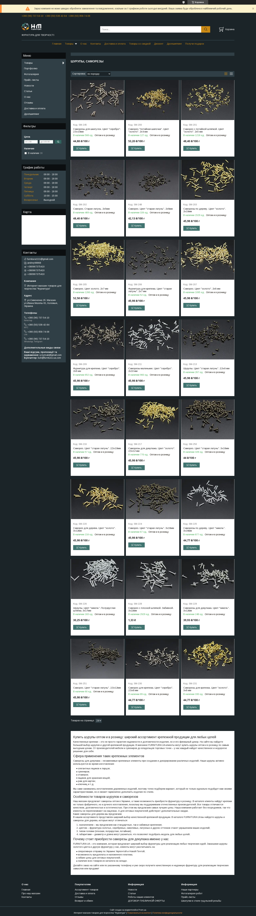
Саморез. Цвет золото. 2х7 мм (90, 288)
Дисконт (158, 43)
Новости (29, 85)
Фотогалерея (31, 74)
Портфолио (30, 68)
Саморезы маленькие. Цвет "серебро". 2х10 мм (150, 369)
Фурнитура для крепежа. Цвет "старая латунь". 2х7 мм (150, 290)
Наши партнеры (189, 889)
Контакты (95, 43)
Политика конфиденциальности (167, 913)
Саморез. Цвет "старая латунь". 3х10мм (206, 448)
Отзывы (28, 102)
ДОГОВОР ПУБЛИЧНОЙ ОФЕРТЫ (146, 900)
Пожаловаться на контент (139, 913)
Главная (56, 43)
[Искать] (205, 29)
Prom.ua (142, 910)
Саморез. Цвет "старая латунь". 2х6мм (150, 208)
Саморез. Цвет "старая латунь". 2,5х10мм (97, 448)
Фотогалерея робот (191, 893)
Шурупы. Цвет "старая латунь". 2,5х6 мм (206, 368)
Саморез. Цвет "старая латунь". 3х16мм (151, 528)
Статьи (28, 91)
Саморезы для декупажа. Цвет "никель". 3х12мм (206, 609)
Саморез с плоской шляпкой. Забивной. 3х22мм (151, 609)
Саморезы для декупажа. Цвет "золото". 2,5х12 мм (151, 449)
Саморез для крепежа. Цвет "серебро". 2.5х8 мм (150, 689)
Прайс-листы (31, 79)
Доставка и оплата (115, 43)
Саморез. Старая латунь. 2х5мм (91, 208)
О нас (83, 43)
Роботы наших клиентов (141, 897)
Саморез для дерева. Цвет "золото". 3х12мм (94, 529)
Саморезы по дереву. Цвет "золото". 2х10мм (204, 210)
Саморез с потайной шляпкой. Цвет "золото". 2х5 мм (203, 130)
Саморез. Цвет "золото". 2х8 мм (201, 288)
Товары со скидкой (140, 43)
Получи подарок (194, 43)
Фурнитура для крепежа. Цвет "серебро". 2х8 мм (96, 369)
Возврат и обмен (84, 900)
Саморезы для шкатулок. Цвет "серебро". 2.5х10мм (97, 130)
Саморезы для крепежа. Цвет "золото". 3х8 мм (205, 689)
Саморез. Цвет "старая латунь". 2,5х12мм (97, 687)
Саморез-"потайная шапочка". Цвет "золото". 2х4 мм (148, 130)
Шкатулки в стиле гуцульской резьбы (201, 900)
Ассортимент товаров (86, 889)
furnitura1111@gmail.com (40, 259)
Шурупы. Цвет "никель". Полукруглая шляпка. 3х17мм (94, 609)
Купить (83, 148)
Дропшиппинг (174, 43)
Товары (69, 43)
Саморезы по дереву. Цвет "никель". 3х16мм (204, 529)
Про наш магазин (31, 893)
